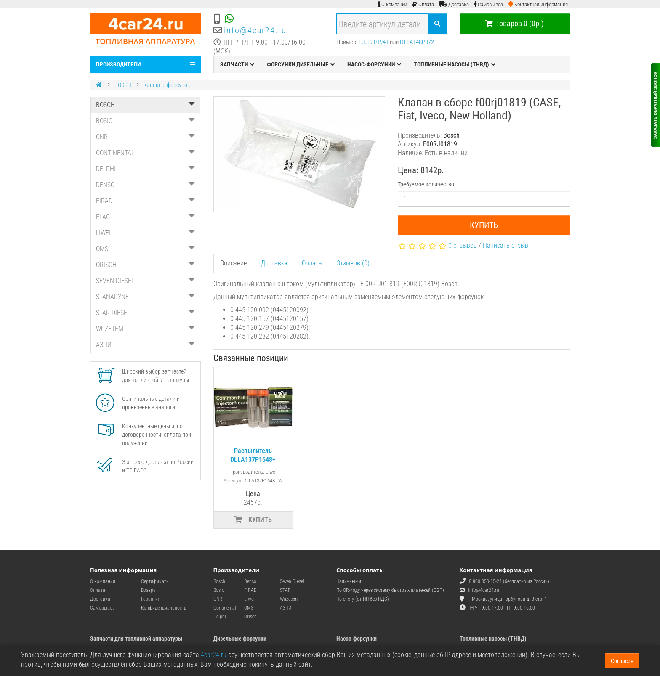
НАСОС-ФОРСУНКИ (374, 64)
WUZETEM (145, 329)
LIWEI (145, 233)
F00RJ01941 (374, 42)
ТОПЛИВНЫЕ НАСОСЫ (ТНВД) (454, 64)
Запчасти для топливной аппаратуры (136, 638)
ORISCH (145, 265)
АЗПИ (145, 345)
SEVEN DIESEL (145, 281)
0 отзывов (462, 245)
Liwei (249, 599)
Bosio (218, 590)
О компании (102, 581)
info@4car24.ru (255, 30)
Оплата (312, 263)
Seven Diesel (292, 581)
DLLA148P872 (417, 42)
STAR (285, 590)
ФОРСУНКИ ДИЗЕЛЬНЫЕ (301, 64)
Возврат (149, 590)
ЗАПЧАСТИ (237, 64)
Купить (484, 225)
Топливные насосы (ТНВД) (493, 638)
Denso (250, 581)
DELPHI (145, 169)
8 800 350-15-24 (485, 581)
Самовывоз (102, 608)
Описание (233, 263)
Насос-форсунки (356, 638)
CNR (145, 137)
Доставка (274, 263)
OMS (145, 249)
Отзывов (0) (353, 263)
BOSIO (145, 121)
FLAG (145, 217)
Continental (224, 608)
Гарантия (150, 599)
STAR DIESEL (145, 313)
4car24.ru (213, 655)
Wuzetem (289, 599)
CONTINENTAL (145, 153)
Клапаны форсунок (167, 85)
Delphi (219, 617)
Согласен (622, 660)
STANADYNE (145, 297)
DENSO (145, 185)
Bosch (219, 581)
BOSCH (122, 85)
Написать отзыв (505, 245)
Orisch (250, 617)
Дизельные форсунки (239, 638)
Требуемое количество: (426, 184)
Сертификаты (155, 581)
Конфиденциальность (163, 608)
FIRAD (145, 201)
